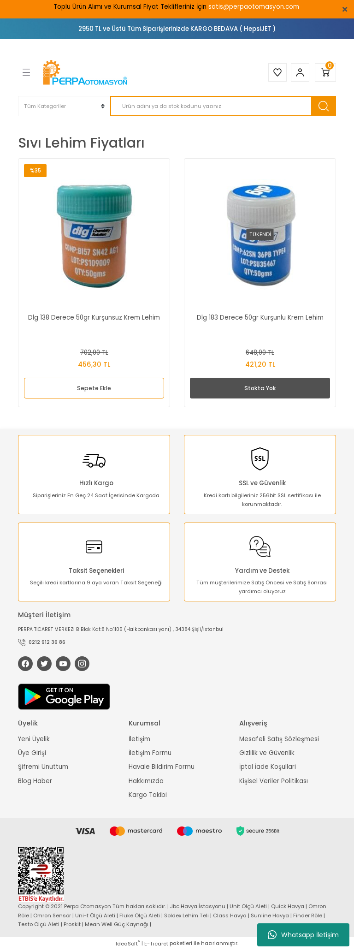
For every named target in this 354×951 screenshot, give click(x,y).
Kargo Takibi (148, 795)
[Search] (223, 106)
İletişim (139, 739)
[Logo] (86, 72)
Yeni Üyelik (34, 739)
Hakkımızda (146, 781)
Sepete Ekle (94, 388)
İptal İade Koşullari (267, 767)
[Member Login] (298, 72)
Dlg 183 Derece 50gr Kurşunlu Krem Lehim (260, 317)
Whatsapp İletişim (303, 935)
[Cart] (325, 72)
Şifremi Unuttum (43, 767)
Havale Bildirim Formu (162, 767)
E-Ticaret (156, 944)
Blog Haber (35, 781)
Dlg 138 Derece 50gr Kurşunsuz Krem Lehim (94, 317)
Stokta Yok (260, 388)
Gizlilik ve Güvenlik (267, 753)
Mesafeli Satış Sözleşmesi (279, 739)
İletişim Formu (150, 753)
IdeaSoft (128, 944)
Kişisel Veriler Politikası (273, 781)
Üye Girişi (32, 753)
